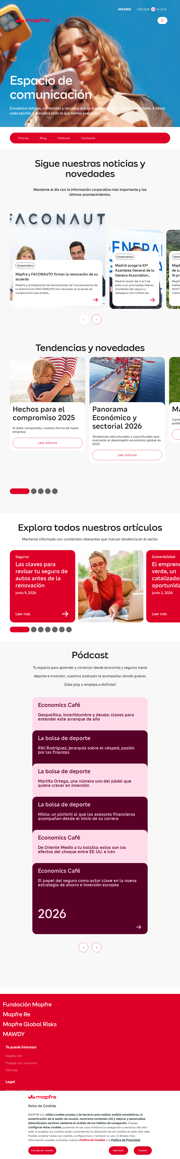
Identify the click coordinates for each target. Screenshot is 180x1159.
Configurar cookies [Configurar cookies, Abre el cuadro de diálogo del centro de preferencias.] (42, 1150)
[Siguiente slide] (96, 319)
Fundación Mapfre (27, 1004)
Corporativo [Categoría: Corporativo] (25, 265)
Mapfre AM (14, 1056)
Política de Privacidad (125, 1140)
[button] (20, 491)
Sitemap (12, 1070)
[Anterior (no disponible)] (83, 319)
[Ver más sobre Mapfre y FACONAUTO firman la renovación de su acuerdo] (96, 300)
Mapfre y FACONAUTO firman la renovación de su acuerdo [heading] (56, 277)
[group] (42, 586)
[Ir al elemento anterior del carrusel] (83, 947)
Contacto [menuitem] (88, 138)
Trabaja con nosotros (21, 1063)
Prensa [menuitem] (23, 138)
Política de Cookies (92, 1140)
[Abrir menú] (162, 20)
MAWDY (14, 1034)
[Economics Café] (90, 898)
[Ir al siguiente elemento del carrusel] (96, 947)
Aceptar (142, 1150)
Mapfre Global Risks (30, 1024)
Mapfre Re (16, 1014)
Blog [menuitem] (43, 138)
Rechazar (118, 1150)
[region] (90, 591)
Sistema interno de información (29, 1090)
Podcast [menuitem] (64, 138)
